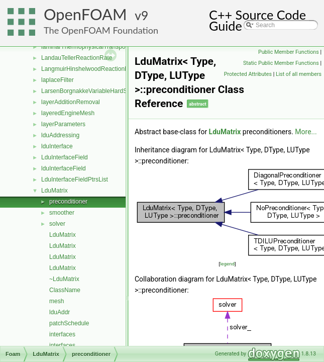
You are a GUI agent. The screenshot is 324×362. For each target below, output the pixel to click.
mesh (56, 301)
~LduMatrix (64, 279)
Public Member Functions (288, 52)
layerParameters (63, 124)
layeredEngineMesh (67, 113)
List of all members (298, 74)
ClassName (64, 290)
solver (57, 223)
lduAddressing (60, 135)
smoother (61, 212)
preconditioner (68, 201)
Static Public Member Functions (281, 63)
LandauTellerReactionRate (76, 57)
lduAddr (59, 312)
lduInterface (57, 146)
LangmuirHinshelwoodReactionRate (89, 68)
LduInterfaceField (64, 157)
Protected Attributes (248, 74)
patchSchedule (69, 323)
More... (305, 132)
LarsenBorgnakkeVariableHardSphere (92, 91)
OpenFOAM (85, 14)
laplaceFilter (57, 79)
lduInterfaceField (63, 168)
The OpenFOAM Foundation (101, 30)
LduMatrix (54, 190)
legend (227, 263)
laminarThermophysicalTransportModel (93, 46)
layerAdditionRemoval (70, 102)
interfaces (62, 334)
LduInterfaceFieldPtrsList (74, 179)
